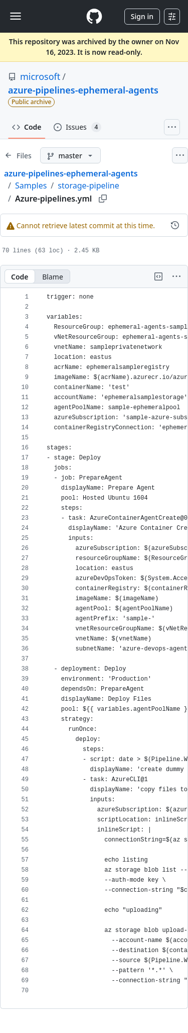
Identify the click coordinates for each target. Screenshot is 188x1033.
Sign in (142, 16)
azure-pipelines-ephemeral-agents (83, 90)
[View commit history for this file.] (174, 225)
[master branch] (70, 155)
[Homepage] (94, 16)
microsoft (40, 76)
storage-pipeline (88, 185)
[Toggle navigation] (15, 16)
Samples (31, 185)
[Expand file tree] (18, 155)
